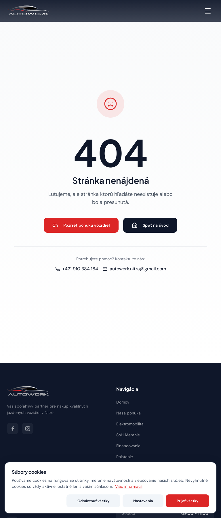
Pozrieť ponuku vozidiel (81, 225)
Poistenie (124, 456)
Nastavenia (159, 500)
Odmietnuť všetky (121, 500)
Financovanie (128, 445)
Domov (122, 402)
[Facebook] (12, 428)
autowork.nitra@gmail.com (134, 269)
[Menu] (207, 11)
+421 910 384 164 (76, 269)
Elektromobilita (130, 424)
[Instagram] (27, 428)
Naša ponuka (128, 413)
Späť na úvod (150, 225)
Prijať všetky (193, 500)
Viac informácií (128, 486)
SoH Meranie (128, 434)
